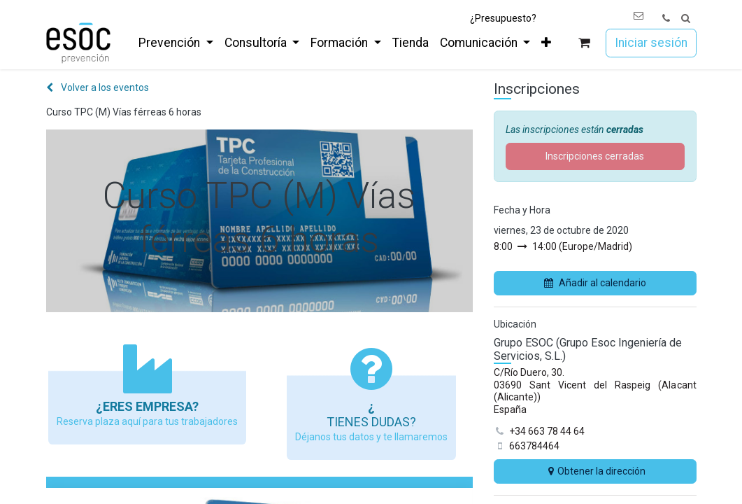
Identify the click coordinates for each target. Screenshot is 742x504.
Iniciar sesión (651, 43)
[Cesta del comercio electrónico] (583, 43)
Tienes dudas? (371, 421)
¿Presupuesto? (503, 18)
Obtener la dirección (595, 471)
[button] (686, 18)
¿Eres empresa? (147, 406)
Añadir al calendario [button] (595, 282)
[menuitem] (175, 42)
